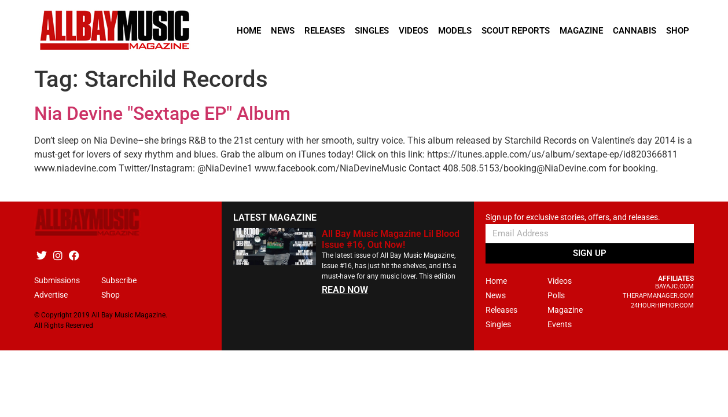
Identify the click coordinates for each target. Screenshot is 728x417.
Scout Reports (515, 30)
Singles (372, 30)
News (283, 30)
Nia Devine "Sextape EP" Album (162, 114)
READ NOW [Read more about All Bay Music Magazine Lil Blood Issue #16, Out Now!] (345, 289)
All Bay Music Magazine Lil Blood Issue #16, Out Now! (390, 239)
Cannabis (634, 30)
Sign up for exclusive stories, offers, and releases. (573, 217)
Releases (324, 30)
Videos (413, 30)
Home (249, 30)
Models (455, 30)
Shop (677, 30)
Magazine (581, 30)
